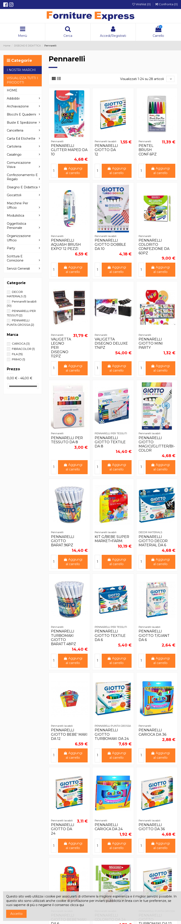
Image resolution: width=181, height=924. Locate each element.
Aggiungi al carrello (72, 170)
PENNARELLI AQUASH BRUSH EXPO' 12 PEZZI (66, 244)
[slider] (8, 386)
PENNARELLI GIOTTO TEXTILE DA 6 (110, 635)
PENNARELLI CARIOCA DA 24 (109, 827)
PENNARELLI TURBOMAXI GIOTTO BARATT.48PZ (63, 637)
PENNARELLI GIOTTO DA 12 (106, 150)
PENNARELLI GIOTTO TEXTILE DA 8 (110, 442)
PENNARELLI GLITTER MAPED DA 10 (69, 150)
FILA (17, 354)
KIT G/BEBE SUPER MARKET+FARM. (112, 539)
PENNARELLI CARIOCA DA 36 (152, 732)
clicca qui (77, 905)
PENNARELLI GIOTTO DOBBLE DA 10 (110, 244)
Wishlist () (141, 4)
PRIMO (18, 359)
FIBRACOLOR (23, 349)
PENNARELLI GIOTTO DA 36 (152, 827)
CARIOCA (21, 343)
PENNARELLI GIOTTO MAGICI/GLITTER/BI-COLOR (157, 444)
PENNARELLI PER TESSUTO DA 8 (67, 440)
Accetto (16, 914)
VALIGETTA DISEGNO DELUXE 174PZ (111, 343)
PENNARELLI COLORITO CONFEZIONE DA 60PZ (154, 246)
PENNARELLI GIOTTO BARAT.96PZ (62, 541)
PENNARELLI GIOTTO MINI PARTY (151, 343)
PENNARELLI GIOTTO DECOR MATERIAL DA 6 (153, 541)
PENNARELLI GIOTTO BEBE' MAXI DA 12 (69, 734)
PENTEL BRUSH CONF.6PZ (148, 150)
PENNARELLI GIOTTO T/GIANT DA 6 (154, 635)
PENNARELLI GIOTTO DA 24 (62, 829)
